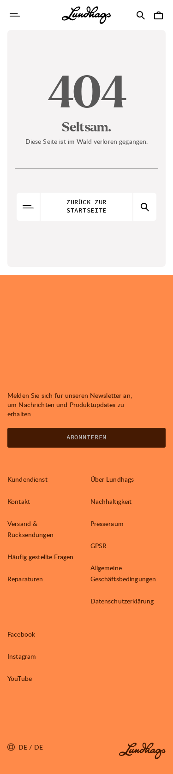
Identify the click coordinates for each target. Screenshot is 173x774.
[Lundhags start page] (86, 15)
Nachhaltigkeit (111, 501)
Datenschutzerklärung (122, 601)
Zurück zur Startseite (86, 206)
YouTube (19, 678)
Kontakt (18, 501)
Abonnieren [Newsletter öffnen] (86, 437)
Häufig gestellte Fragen (40, 556)
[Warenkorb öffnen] (158, 15)
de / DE (25, 747)
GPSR (98, 545)
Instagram (21, 656)
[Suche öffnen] (140, 15)
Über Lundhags (112, 479)
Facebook (21, 634)
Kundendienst (27, 479)
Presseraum (107, 523)
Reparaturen (25, 578)
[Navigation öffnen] (14, 15)
